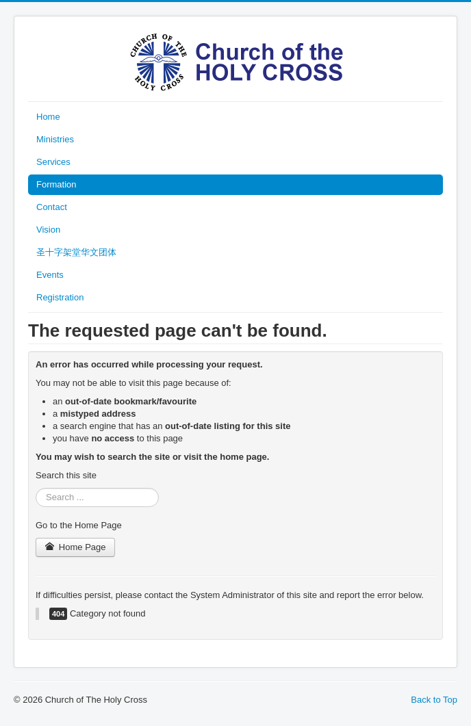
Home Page (75, 547)
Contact (51, 207)
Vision (48, 229)
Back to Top (434, 700)
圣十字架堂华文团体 (76, 252)
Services (53, 162)
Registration (60, 297)
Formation (56, 184)
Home (48, 117)
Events (50, 275)
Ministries (55, 139)
